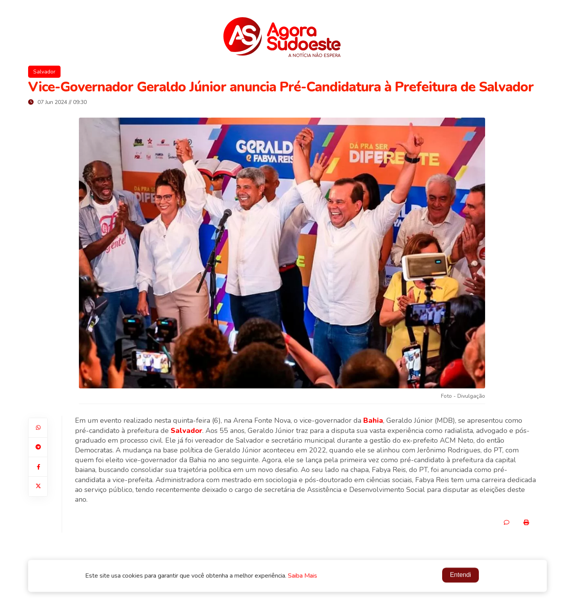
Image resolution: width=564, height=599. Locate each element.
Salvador (44, 71)
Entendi (460, 575)
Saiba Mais (302, 576)
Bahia (373, 420)
